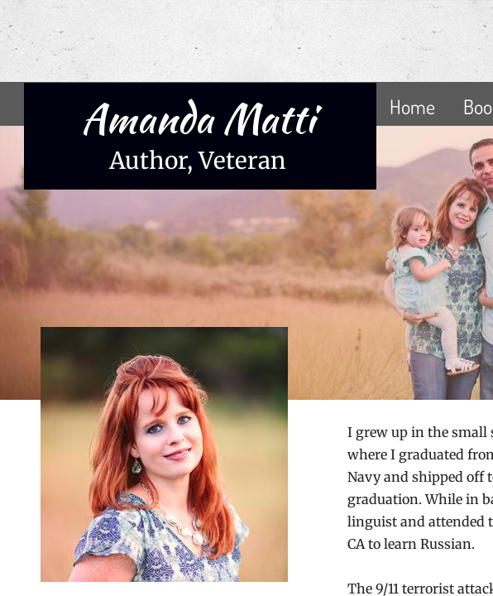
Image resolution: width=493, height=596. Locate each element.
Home (412, 106)
